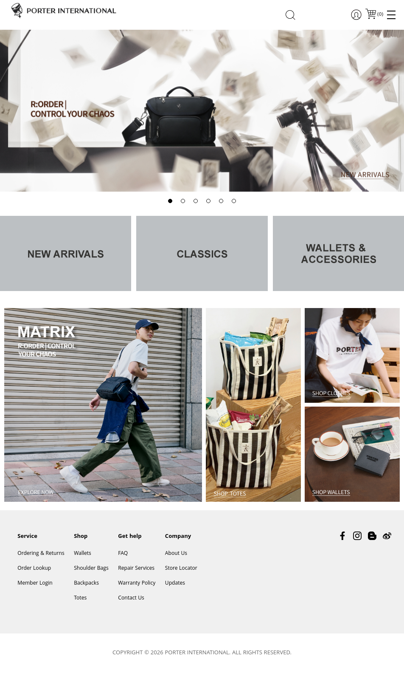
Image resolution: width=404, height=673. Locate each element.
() (380, 15)
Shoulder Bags (91, 568)
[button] (170, 201)
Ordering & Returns (40, 553)
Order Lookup (34, 568)
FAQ (123, 553)
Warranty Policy (136, 583)
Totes (80, 598)
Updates (175, 583)
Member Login (34, 583)
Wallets (82, 553)
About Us (176, 553)
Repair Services (136, 568)
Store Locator (181, 568)
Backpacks (86, 583)
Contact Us (131, 598)
